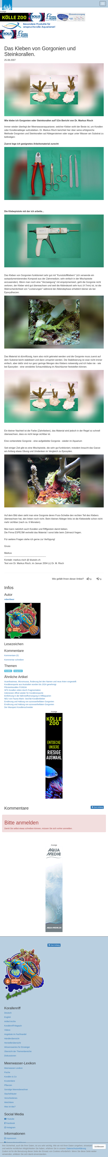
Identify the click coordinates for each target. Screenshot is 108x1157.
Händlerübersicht (11, 1038)
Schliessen (99, 1146)
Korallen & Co (10, 1076)
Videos (7, 1030)
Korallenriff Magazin (13, 1026)
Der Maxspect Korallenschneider (18, 707)
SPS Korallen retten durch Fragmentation (22, 690)
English (7, 1017)
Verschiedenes (10, 1098)
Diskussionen (10, 1056)
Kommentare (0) (11, 655)
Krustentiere (9, 1081)
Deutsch (8, 1013)
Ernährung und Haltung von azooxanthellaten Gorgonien (29, 701)
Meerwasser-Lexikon (13, 1068)
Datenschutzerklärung (76, 1148)
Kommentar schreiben (14, 660)
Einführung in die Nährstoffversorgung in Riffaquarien (27, 696)
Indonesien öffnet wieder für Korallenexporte (23, 693)
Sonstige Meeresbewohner (16, 1089)
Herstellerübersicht (12, 1043)
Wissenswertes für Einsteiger (17, 1047)
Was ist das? (10, 1106)
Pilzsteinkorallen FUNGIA (15, 687)
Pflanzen (8, 1085)
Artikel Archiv (10, 1021)
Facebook (9, 1123)
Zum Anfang (97, 807)
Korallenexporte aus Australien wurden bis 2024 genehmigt (30, 684)
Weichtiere (9, 1102)
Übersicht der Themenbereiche (18, 1051)
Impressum (10, 1138)
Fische (7, 1072)
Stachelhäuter (10, 1094)
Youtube (9, 1119)
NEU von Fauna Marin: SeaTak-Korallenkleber (24, 699)
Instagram (9, 1127)
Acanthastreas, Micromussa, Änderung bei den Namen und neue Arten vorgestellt (40, 681)
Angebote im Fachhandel (15, 1034)
